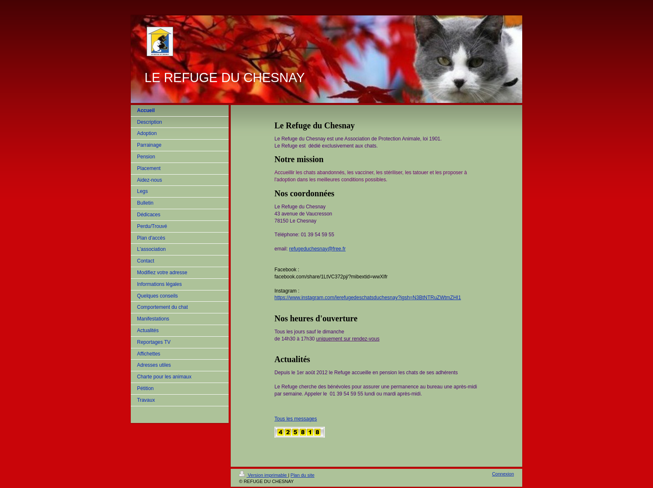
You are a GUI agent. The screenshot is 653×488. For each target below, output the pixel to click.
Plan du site (302, 475)
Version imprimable (263, 475)
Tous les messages (295, 419)
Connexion (503, 473)
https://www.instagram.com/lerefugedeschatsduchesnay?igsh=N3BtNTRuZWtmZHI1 (367, 297)
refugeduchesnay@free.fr (317, 249)
